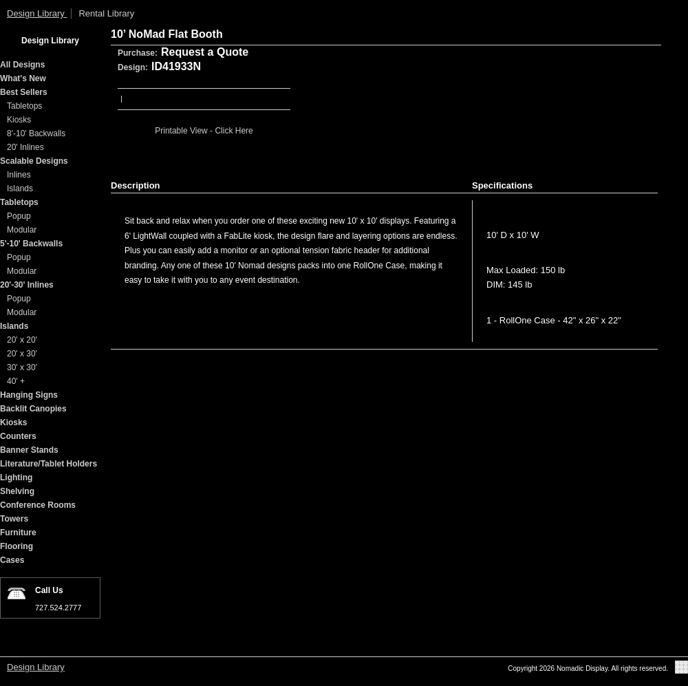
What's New (23, 78)
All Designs (22, 64)
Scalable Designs (34, 161)
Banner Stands (29, 450)
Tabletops (24, 106)
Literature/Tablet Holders (48, 464)
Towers (14, 519)
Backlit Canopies (33, 409)
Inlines (19, 175)
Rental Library (106, 13)
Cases (12, 560)
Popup (19, 216)
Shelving (17, 491)
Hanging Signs (29, 395)
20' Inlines (25, 147)
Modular (21, 230)
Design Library (37, 13)
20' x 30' (22, 353)
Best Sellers (23, 92)
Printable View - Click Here (204, 131)
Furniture (18, 532)
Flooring (16, 546)
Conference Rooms (38, 505)
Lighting (16, 477)
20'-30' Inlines (27, 285)
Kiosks (19, 120)
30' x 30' (22, 367)
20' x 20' (22, 340)
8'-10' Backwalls (36, 133)
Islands (20, 188)
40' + (16, 381)
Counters (18, 436)
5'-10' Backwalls (31, 243)
